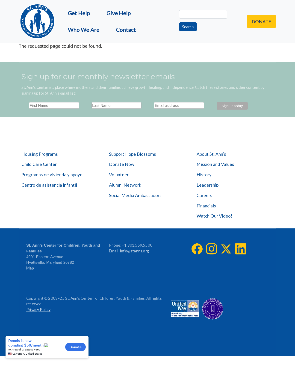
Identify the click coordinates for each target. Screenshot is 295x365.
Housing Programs (39, 154)
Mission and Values (215, 164)
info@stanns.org (134, 251)
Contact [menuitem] (126, 29)
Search (188, 26)
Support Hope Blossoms (132, 154)
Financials (206, 205)
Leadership (207, 185)
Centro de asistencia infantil (49, 185)
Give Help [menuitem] (118, 13)
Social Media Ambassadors (135, 195)
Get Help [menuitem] (79, 13)
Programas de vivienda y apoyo (52, 174)
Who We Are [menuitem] (83, 29)
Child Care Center (39, 164)
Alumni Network (125, 185)
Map (30, 268)
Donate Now (121, 164)
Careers (204, 195)
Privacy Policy (38, 309)
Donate (261, 21)
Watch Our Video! (214, 215)
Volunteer (119, 174)
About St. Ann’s (211, 154)
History (204, 174)
